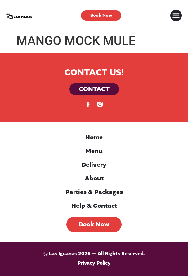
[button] (176, 15)
